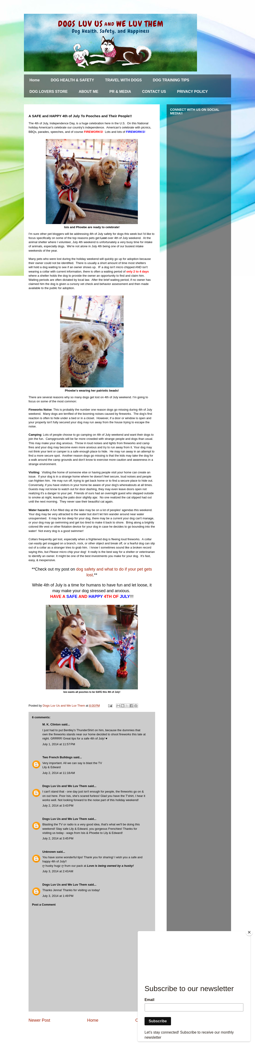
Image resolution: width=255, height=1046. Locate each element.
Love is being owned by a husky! (110, 865)
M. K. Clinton (51, 724)
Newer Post (39, 1020)
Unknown (49, 851)
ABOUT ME (88, 92)
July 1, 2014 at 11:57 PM (58, 744)
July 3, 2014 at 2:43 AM (57, 871)
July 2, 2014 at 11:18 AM (58, 773)
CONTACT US (154, 92)
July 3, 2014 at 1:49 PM (57, 896)
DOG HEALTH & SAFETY (72, 80)
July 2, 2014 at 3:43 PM (57, 805)
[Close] (249, 932)
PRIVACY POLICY (192, 92)
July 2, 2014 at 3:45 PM (57, 838)
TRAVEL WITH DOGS (123, 80)
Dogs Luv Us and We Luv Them (64, 786)
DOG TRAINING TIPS (171, 80)
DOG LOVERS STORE (48, 92)
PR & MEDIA (120, 92)
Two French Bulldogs (57, 757)
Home (34, 80)
